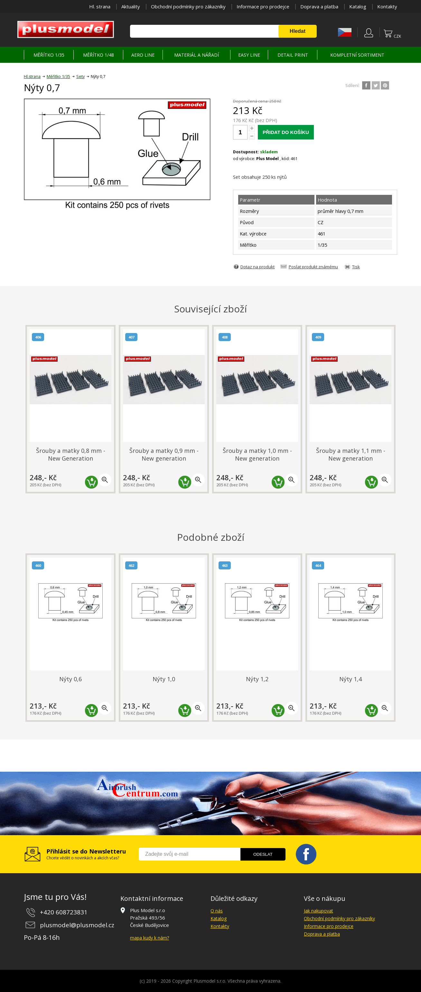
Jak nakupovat (318, 911)
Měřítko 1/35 (58, 76)
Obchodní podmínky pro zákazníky (188, 6)
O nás (216, 911)
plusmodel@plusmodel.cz (77, 925)
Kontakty (387, 6)
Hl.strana (32, 76)
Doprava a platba (319, 6)
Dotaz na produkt (257, 267)
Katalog (357, 6)
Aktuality (130, 6)
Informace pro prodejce (263, 6)
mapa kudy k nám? (149, 938)
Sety (80, 76)
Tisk (356, 267)
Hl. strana (99, 6)
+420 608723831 (64, 912)
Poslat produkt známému (313, 267)
